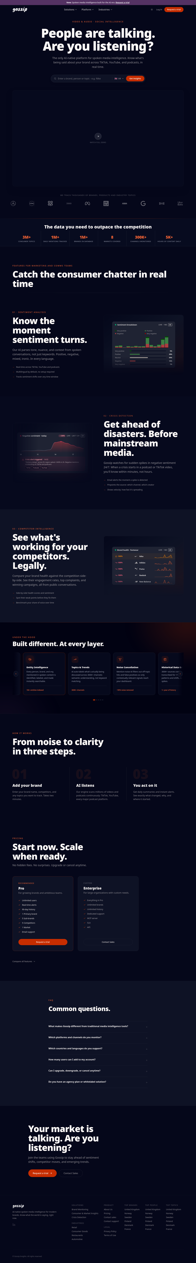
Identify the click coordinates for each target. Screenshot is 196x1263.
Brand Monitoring (80, 1209)
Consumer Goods (80, 1231)
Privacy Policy (110, 1231)
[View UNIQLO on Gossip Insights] (109, 203)
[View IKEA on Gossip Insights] (165, 203)
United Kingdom (132, 1209)
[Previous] (16, 674)
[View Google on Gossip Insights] (146, 203)
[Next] (179, 674)
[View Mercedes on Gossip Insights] (16, 203)
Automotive (77, 1239)
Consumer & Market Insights (85, 1213)
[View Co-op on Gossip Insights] (54, 203)
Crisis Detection (79, 1217)
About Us (108, 1209)
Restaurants (77, 1235)
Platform (88, 9)
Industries (105, 9)
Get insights (135, 78)
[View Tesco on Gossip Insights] (72, 203)
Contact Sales (108, 942)
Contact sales (110, 1217)
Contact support (111, 1221)
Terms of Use (110, 1235)
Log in (159, 9)
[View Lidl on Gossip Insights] (35, 203)
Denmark (129, 1225)
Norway (128, 1213)
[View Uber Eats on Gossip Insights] (184, 203)
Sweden (128, 1217)
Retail (74, 1227)
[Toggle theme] (152, 9)
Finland (128, 1221)
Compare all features (24, 961)
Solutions (70, 9)
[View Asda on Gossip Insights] (128, 203)
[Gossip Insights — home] (20, 9)
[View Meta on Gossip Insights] (91, 203)
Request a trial (122, 2)
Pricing (107, 1213)
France (128, 1229)
